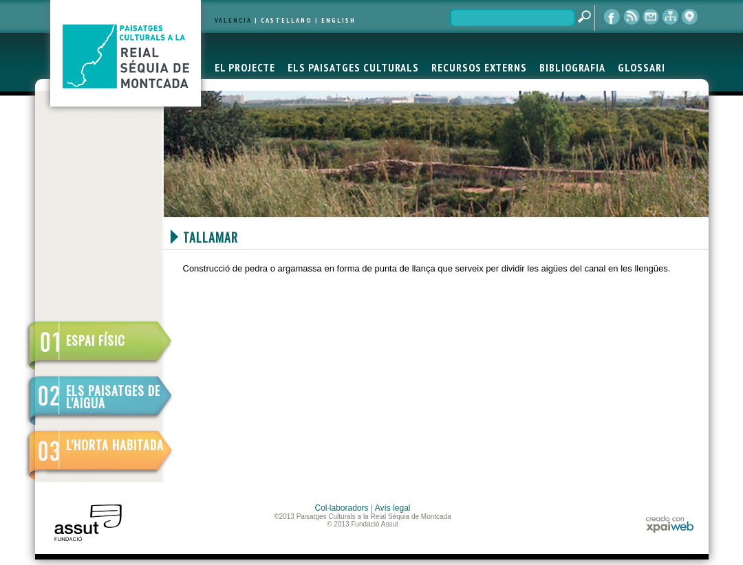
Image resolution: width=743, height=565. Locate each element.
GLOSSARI (641, 67)
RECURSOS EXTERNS (479, 67)
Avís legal (393, 508)
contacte (651, 17)
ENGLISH (338, 20)
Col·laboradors (342, 508)
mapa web (670, 17)
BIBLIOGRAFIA (572, 67)
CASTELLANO (286, 20)
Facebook (612, 17)
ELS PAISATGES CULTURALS (353, 67)
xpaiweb (669, 524)
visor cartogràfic (689, 17)
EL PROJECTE (245, 67)
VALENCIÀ (233, 20)
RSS (631, 17)
